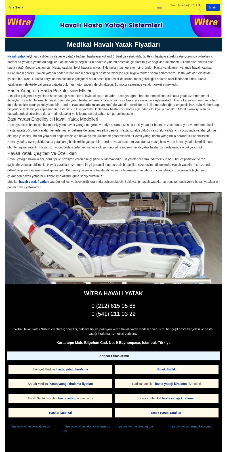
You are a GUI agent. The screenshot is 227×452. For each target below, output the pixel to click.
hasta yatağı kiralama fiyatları (71, 384)
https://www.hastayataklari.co (30, 426)
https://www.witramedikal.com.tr (191, 426)
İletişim (212, 7)
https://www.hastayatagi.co (134, 426)
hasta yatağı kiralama (72, 369)
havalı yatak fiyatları (34, 181)
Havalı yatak (16, 56)
